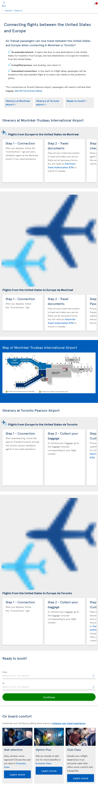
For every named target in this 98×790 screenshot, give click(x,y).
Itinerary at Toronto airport (47, 102)
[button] (49, 697)
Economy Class (43, 763)
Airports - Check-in (13, 10)
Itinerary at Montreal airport (18, 102)
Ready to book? (76, 100)
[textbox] (49, 675)
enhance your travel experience (68, 723)
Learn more (17, 774)
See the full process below (28, 90)
